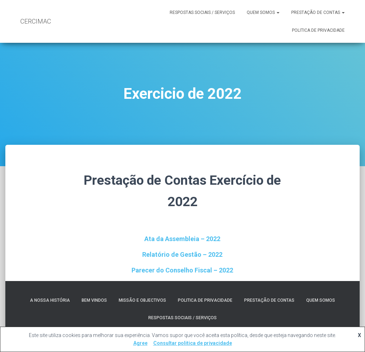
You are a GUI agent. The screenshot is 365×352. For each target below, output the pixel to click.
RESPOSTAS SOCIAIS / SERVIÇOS (202, 12)
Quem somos (263, 12)
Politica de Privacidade (318, 30)
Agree (140, 343)
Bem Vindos (94, 300)
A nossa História (50, 300)
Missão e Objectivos (142, 300)
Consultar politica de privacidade (192, 343)
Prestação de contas (318, 12)
